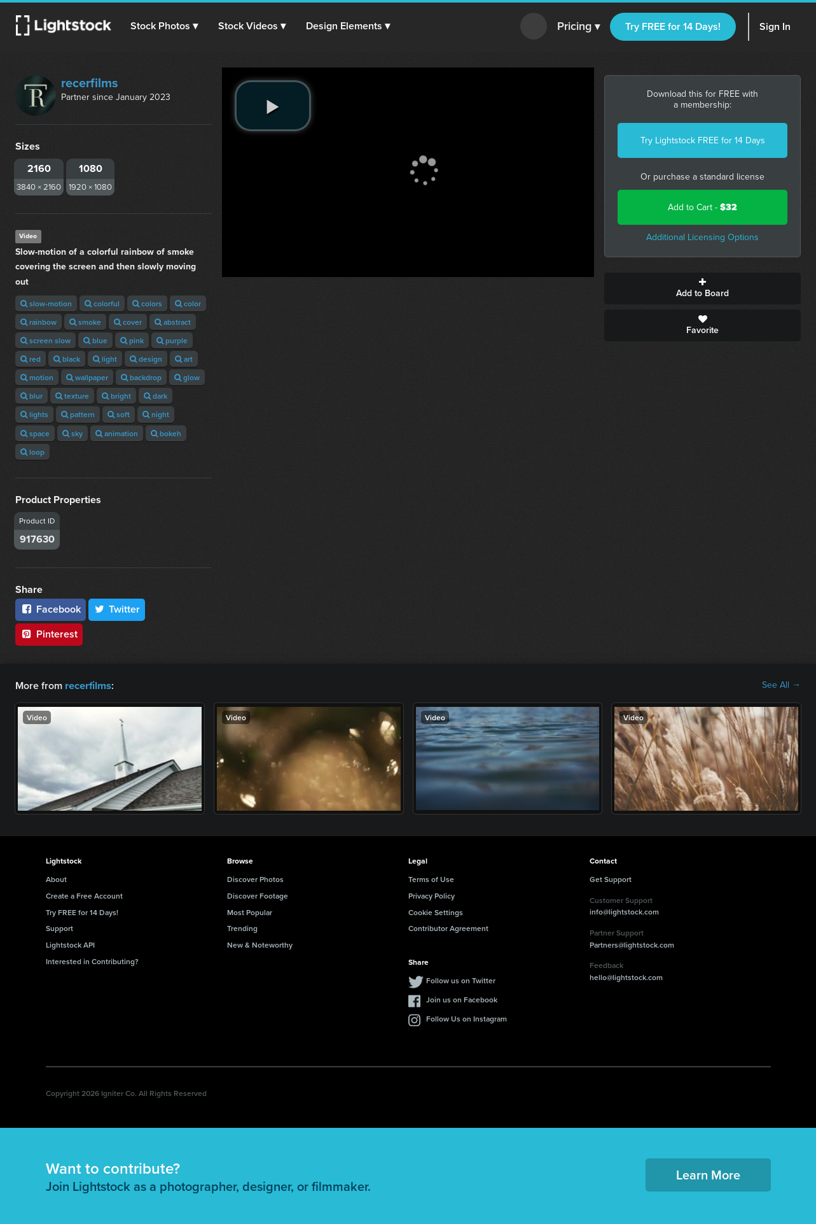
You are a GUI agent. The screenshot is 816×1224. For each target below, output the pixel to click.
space (35, 433)
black (66, 358)
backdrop (141, 377)
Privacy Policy (431, 895)
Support (59, 927)
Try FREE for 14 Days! (673, 26)
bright (116, 395)
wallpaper (87, 377)
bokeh (166, 433)
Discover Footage (257, 895)
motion (36, 377)
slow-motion (46, 303)
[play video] (273, 105)
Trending (242, 927)
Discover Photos (255, 878)
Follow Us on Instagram (466, 1018)
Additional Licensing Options (702, 237)
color (188, 303)
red (30, 358)
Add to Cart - (702, 207)
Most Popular (249, 911)
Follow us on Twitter (460, 979)
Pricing (578, 27)
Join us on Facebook (461, 998)
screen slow (45, 340)
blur (31, 395)
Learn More (708, 1174)
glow (187, 377)
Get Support (611, 878)
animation (116, 433)
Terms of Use (431, 878)
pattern (78, 414)
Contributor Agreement (448, 927)
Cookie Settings (435, 911)
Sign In (775, 26)
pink (132, 340)
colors (147, 303)
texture (72, 395)
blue (95, 340)
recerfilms (89, 82)
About (56, 878)
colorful (102, 303)
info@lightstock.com (624, 911)
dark (155, 395)
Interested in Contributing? (92, 960)
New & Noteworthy (260, 944)
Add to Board (702, 288)
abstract (173, 322)
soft (118, 414)
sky (72, 433)
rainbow (38, 322)
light (105, 358)
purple (172, 340)
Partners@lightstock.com (632, 944)
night (155, 414)
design (146, 358)
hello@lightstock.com (626, 976)
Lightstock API (70, 944)
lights (34, 414)
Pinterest (49, 634)
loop (32, 451)
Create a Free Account (84, 895)
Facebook (50, 609)
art (184, 358)
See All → (781, 685)
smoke (85, 322)
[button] (164, 26)
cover (128, 322)
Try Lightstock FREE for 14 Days (702, 140)
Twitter (117, 609)
